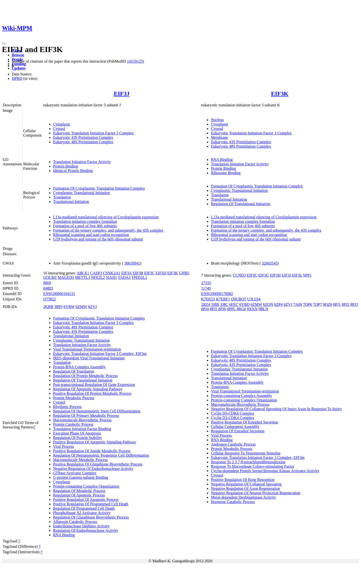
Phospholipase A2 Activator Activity (82, 513)
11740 (206, 288)
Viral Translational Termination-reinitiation (87, 349)
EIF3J (122, 93)
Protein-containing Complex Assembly (241, 396)
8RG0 (241, 309)
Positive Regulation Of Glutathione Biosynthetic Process (98, 464)
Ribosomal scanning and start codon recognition (91, 235)
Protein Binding (65, 166)
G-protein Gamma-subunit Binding (80, 477)
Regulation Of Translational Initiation (240, 204)
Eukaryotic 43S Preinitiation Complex (83, 137)
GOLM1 (50, 277)
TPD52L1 (139, 277)
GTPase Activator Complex (75, 473)
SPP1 (307, 275)
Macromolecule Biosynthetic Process (82, 420)
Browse (18, 55)
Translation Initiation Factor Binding (82, 429)
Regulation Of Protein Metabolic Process (85, 376)
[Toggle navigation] (4, 43)
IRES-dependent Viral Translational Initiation (89, 358)
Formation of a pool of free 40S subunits (85, 226)
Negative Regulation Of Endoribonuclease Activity (93, 468)
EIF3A (126, 273)
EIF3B (138, 273)
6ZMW (81, 307)
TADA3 (124, 277)
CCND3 (239, 275)
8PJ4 (205, 309)
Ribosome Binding (225, 173)
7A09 (297, 304)
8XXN (252, 309)
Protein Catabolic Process (73, 424)
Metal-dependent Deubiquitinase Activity (243, 497)
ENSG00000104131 (59, 294)
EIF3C (149, 273)
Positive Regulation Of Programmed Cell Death (90, 504)
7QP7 (317, 304)
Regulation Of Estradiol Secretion (237, 431)
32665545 (269, 263)
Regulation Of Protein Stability (77, 438)
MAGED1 (66, 277)
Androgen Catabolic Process (233, 444)
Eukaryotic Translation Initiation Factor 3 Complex (93, 133)
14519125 (135, 61)
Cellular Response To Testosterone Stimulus (245, 453)
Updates (19, 68)
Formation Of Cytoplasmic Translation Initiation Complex (99, 188)
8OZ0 (327, 304)
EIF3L (297, 275)
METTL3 (82, 277)
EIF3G (263, 275)
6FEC (233, 304)
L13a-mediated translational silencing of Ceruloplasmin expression (106, 217)
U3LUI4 (253, 299)
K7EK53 (208, 299)
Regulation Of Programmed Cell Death (84, 508)
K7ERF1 (223, 299)
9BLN (263, 309)
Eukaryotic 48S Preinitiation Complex (83, 142)
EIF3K (280, 93)
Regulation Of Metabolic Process (79, 491)
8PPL (231, 309)
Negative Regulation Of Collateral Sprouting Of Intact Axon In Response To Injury (276, 409)
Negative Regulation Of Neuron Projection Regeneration (255, 493)
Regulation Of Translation (73, 371)
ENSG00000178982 (217, 294)
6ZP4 (278, 304)
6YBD (244, 304)
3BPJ (58, 307)
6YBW (68, 307)
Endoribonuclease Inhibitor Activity (81, 526)
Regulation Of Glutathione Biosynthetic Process (91, 517)
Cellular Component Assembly (235, 426)
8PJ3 (354, 304)
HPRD (17, 78)
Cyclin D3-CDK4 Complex (232, 418)
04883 (48, 288)
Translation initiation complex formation (85, 221)
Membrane (219, 137)
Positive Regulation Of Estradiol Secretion (244, 422)
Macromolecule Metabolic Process (80, 460)
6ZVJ (92, 307)
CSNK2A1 (111, 273)
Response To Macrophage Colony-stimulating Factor (252, 466)
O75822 (49, 299)
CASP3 (96, 273)
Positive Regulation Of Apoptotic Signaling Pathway (94, 442)
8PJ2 (345, 304)
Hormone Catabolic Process (233, 502)
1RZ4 (205, 304)
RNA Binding (221, 159)
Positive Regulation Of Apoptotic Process (86, 499)
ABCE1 (83, 273)
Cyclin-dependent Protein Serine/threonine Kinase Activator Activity (265, 471)
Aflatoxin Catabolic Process (75, 522)
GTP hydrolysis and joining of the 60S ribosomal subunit (98, 239)
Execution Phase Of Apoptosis (77, 433)
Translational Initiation (71, 201)
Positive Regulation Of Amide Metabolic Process (91, 451)
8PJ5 (213, 309)
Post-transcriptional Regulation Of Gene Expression (94, 384)
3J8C (224, 304)
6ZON (268, 304)
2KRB (48, 307)
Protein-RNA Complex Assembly (79, 367)
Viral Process (63, 446)
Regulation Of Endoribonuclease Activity (85, 530)
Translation (62, 197)
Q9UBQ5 (238, 299)
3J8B (215, 304)
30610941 (132, 263)
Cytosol (59, 129)
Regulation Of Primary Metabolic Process (86, 415)
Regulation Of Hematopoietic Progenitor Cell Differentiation (101, 455)
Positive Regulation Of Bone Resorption (242, 480)
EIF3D (161, 273)
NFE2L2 (98, 277)
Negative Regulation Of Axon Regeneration (245, 488)
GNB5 (184, 273)
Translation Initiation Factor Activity (82, 162)
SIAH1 (111, 277)
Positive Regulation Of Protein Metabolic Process (92, 393)
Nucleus (217, 120)
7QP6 (307, 304)
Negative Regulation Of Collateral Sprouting (246, 484)
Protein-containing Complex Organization (86, 486)
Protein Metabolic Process (73, 398)
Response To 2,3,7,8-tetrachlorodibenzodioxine (248, 462)
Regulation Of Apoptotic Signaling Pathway (88, 389)
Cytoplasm (61, 124)
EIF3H (275, 275)
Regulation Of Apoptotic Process (79, 495)
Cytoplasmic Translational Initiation (81, 193)
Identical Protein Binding (73, 171)
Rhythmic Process (67, 407)
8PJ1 (337, 304)
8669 (47, 283)
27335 (206, 283)
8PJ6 (222, 309)
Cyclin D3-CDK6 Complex (232, 413)
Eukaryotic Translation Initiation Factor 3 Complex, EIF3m (100, 354)
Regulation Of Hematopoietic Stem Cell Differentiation (97, 411)
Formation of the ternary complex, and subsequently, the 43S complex (108, 230)
